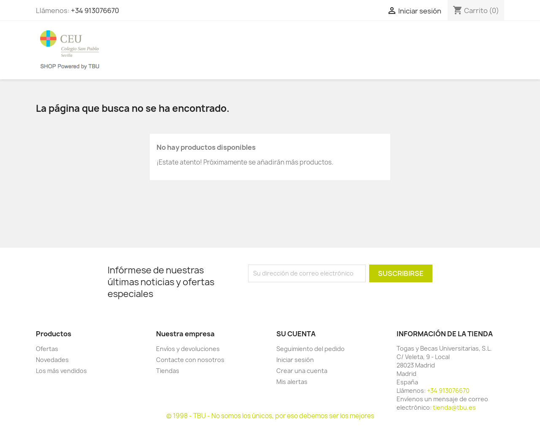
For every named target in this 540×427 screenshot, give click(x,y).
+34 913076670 (95, 10)
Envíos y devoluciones (188, 349)
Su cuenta (296, 333)
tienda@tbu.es (454, 407)
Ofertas (47, 349)
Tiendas (167, 371)
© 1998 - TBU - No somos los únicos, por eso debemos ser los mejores (270, 415)
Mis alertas (292, 382)
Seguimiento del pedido (310, 349)
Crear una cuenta (301, 371)
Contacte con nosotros (190, 360)
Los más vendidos (61, 371)
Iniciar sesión (295, 360)
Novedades (52, 360)
